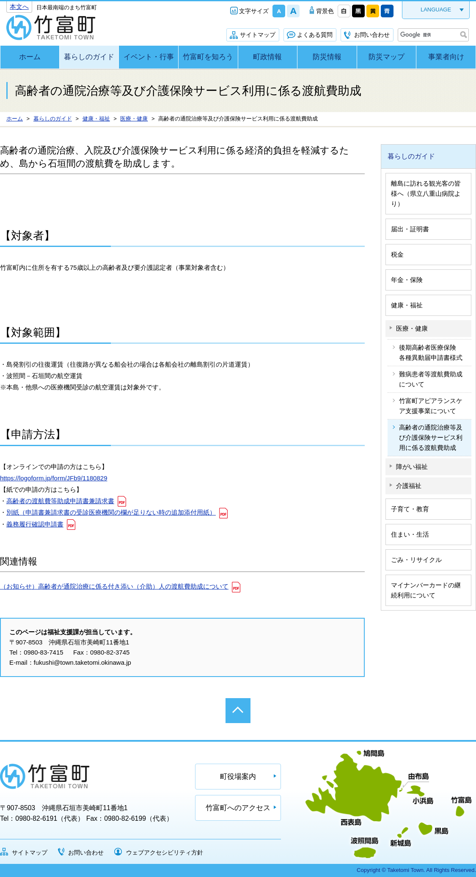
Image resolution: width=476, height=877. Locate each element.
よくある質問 (315, 34)
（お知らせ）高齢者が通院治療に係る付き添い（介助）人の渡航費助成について (114, 586)
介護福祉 (408, 485)
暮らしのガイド (89, 57)
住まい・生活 (410, 534)
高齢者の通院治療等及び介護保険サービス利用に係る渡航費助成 (430, 437)
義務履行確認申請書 (34, 524)
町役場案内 (238, 777)
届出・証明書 (410, 229)
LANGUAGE (436, 9)
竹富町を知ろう (208, 57)
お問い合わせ (372, 34)
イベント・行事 (149, 57)
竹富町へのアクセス (238, 808)
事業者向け (446, 57)
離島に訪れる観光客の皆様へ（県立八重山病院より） (426, 193)
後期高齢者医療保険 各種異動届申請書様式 (430, 352)
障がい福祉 (412, 466)
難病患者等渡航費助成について (430, 379)
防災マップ (386, 57)
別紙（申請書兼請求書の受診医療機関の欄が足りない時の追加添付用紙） (111, 512)
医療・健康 (412, 328)
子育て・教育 (410, 508)
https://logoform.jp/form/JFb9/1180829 (53, 478)
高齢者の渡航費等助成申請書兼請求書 (60, 500)
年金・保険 (407, 279)
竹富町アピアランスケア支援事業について (430, 405)
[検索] (432, 35)
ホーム (30, 57)
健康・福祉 (407, 305)
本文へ (19, 6)
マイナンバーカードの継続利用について (426, 590)
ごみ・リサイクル (416, 559)
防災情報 (327, 57)
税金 (397, 254)
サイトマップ (257, 34)
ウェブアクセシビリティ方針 (164, 852)
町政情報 (267, 57)
